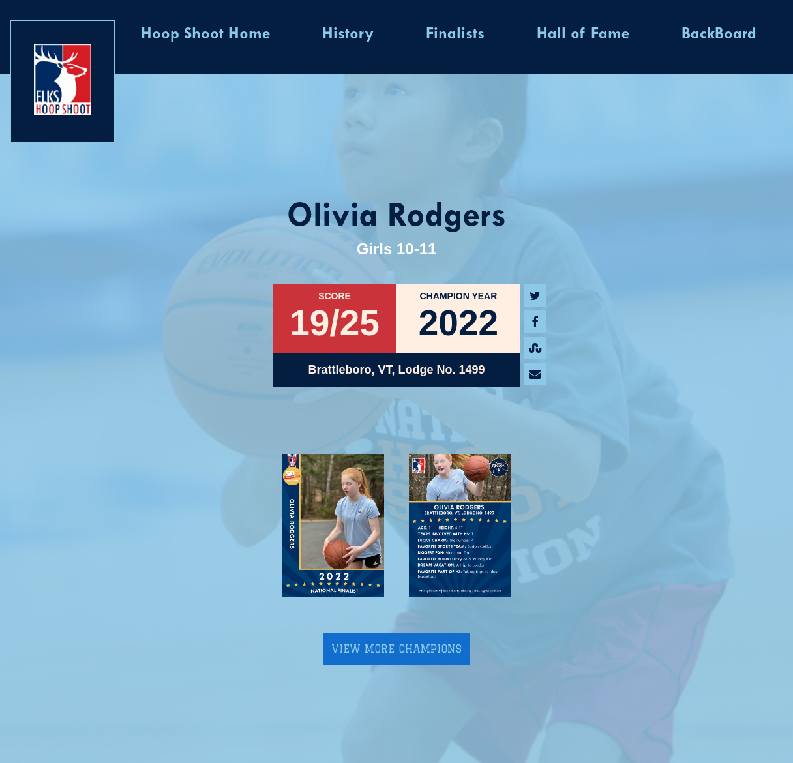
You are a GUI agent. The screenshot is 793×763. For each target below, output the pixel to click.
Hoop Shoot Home (205, 34)
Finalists (455, 34)
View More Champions (396, 649)
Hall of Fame (583, 34)
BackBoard (718, 34)
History (348, 34)
